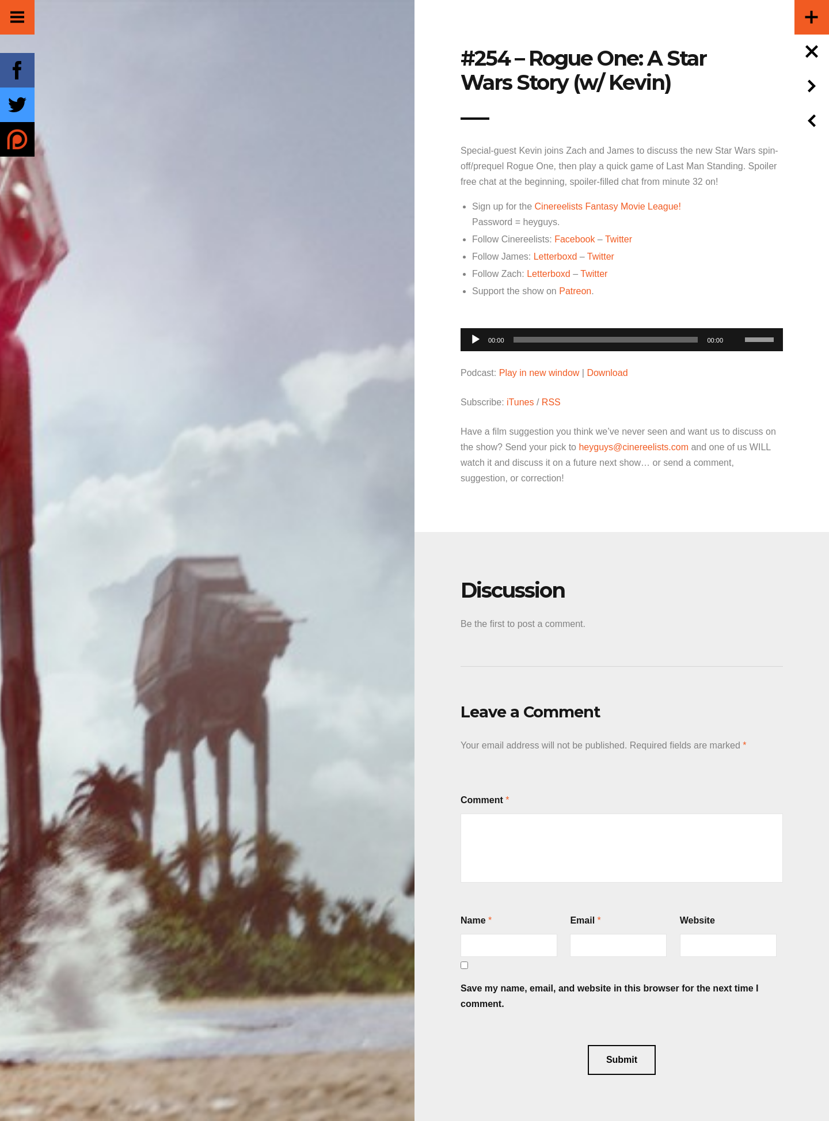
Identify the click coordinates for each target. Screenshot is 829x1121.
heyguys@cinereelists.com (634, 447)
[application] (622, 336)
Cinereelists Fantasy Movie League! (608, 206)
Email (582, 920)
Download (607, 373)
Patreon (575, 291)
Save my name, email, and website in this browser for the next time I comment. (610, 996)
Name (473, 920)
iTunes (520, 402)
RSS (551, 402)
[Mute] (735, 322)
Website (697, 920)
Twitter (618, 239)
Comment (482, 800)
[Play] (475, 339)
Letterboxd (555, 256)
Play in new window (539, 373)
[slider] (606, 340)
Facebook (574, 239)
